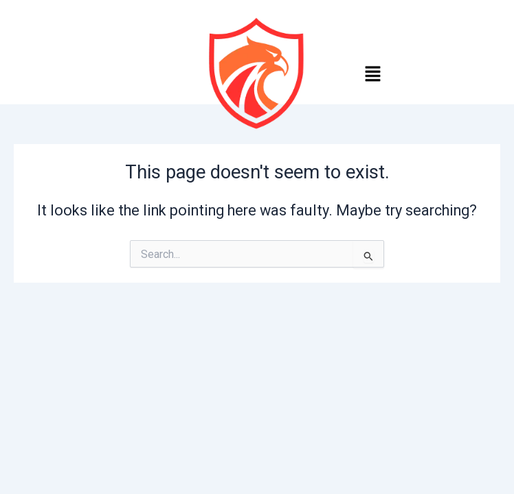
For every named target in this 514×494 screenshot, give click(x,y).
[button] (372, 75)
